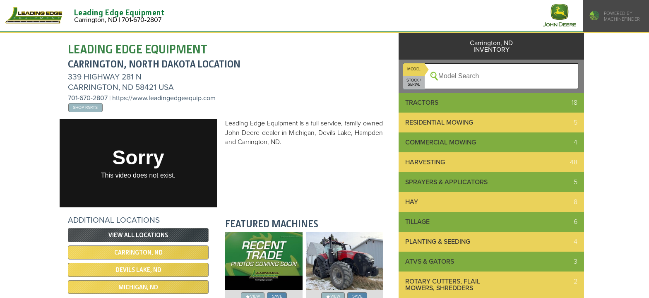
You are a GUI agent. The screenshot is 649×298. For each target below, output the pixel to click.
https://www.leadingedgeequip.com (164, 98)
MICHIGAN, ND (138, 287)
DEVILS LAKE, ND (138, 270)
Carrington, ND (138, 252)
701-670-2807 (88, 98)
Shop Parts (85, 107)
